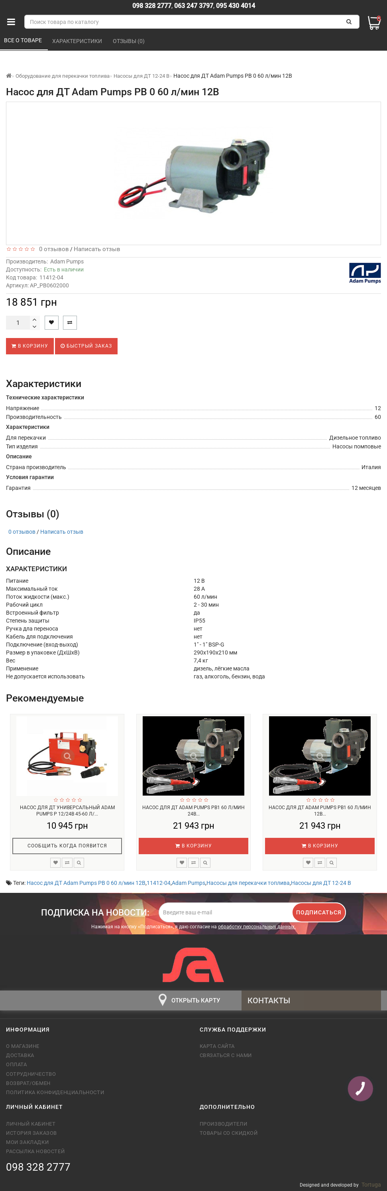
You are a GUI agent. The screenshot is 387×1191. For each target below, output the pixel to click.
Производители (224, 1124)
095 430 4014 (234, 6)
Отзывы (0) (129, 41)
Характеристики (77, 41)
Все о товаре (23, 40)
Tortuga (371, 1184)
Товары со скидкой (229, 1133)
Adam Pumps (67, 261)
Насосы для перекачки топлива (248, 883)
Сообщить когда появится (67, 846)
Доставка (20, 1055)
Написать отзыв (97, 249)
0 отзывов (52, 249)
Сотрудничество (31, 1074)
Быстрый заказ (86, 346)
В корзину (30, 346)
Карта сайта (217, 1046)
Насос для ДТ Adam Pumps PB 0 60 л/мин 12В (86, 883)
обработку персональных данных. (257, 927)
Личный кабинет (30, 1124)
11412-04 (159, 883)
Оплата (16, 1064)
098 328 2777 (151, 6)
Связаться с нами (226, 1055)
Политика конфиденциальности (55, 1092)
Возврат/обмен (28, 1083)
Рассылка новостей (35, 1151)
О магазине (22, 1046)
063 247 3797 (193, 6)
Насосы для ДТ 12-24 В (321, 883)
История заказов (31, 1133)
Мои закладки (27, 1142)
